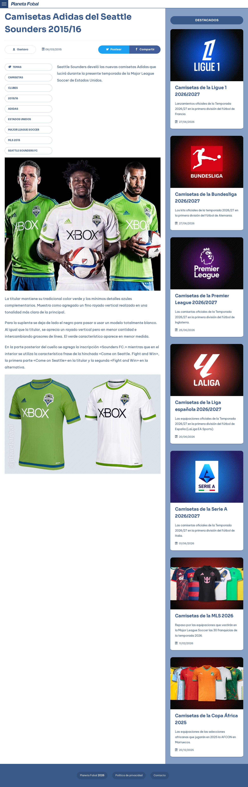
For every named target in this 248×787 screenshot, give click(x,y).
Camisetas (15, 77)
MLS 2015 (14, 140)
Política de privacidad (129, 775)
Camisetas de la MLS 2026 (204, 616)
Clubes (13, 87)
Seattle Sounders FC (22, 150)
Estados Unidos (19, 119)
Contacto (160, 775)
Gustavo (20, 49)
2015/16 (13, 98)
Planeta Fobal (92, 775)
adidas (13, 108)
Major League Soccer (23, 129)
